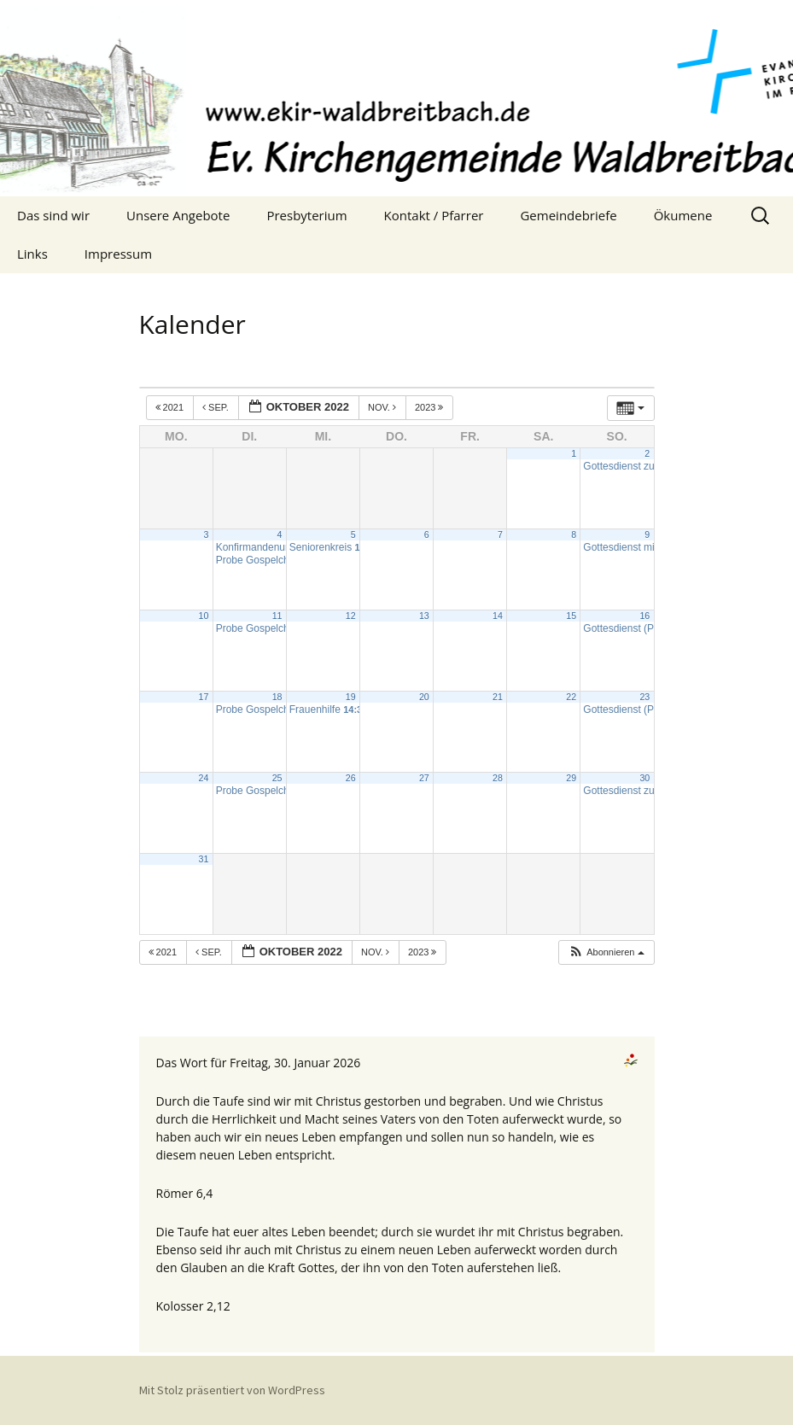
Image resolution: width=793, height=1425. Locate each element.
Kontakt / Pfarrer (434, 215)
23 (644, 697)
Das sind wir (53, 215)
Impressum (118, 253)
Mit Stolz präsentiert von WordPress (232, 1390)
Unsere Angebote (178, 215)
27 (424, 778)
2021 (171, 407)
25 (277, 778)
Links (32, 253)
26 (351, 778)
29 (571, 778)
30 (644, 778)
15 (571, 615)
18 (277, 697)
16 (644, 615)
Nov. (383, 407)
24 (204, 778)
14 (498, 615)
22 (571, 697)
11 (277, 615)
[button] (606, 952)
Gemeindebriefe (568, 215)
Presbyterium (306, 215)
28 (498, 778)
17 (204, 697)
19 (351, 697)
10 (204, 615)
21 (498, 697)
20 (424, 697)
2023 (430, 407)
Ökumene (683, 215)
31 (204, 859)
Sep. (216, 407)
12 (351, 615)
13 (424, 615)
